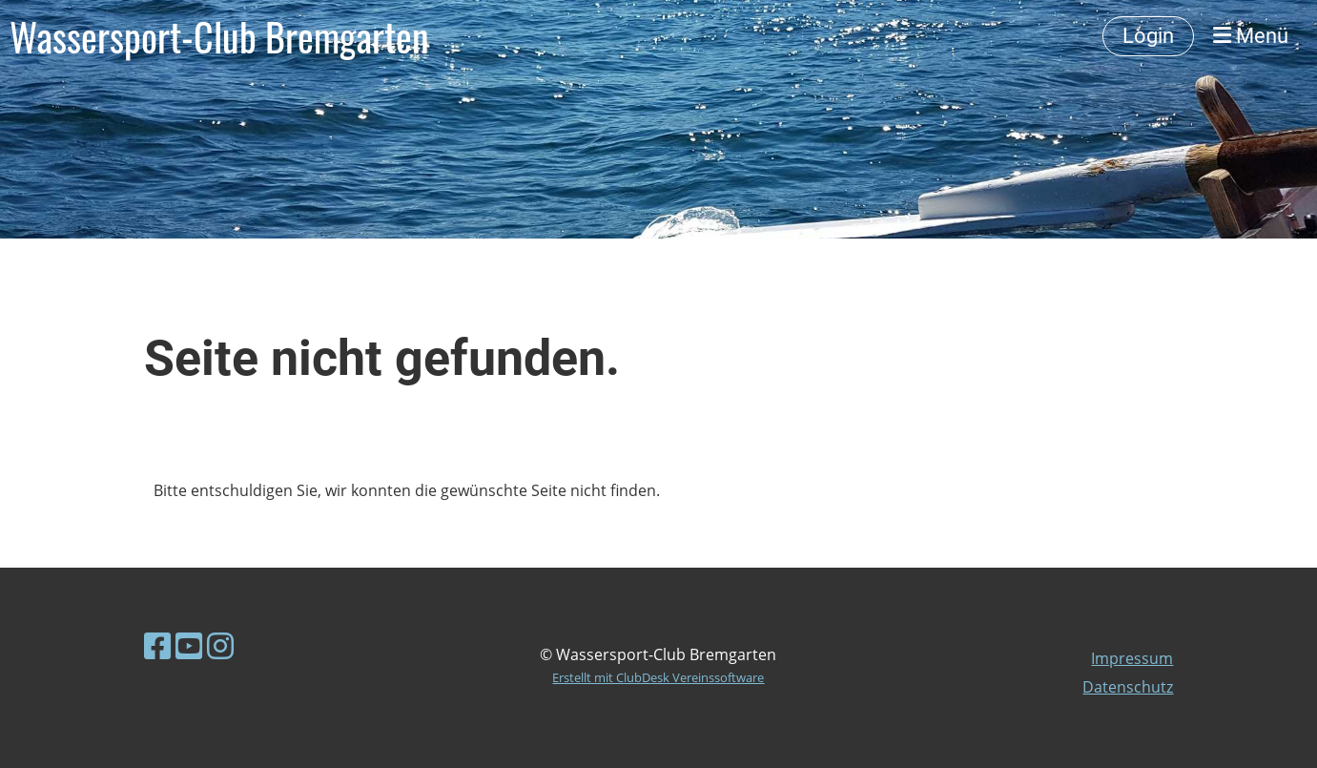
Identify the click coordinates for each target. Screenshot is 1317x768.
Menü (1250, 36)
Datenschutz (1127, 686)
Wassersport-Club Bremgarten (219, 36)
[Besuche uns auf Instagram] (220, 645)
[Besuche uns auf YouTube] (188, 645)
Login (1148, 36)
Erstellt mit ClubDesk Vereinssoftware (658, 677)
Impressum (1132, 658)
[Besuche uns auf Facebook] (157, 645)
